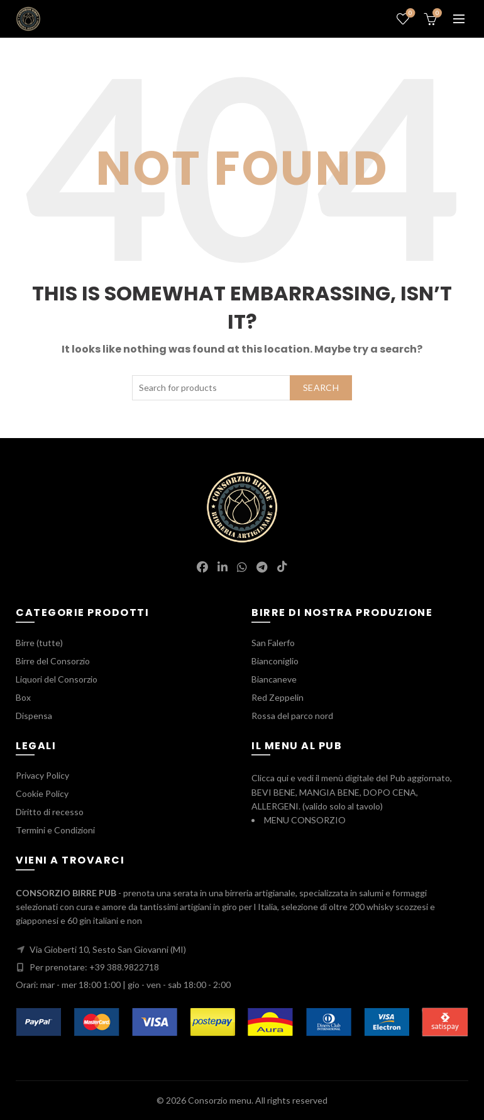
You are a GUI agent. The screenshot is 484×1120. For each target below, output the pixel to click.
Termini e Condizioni (55, 830)
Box (23, 697)
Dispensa (34, 715)
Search (321, 387)
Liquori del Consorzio (56, 679)
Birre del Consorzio (53, 661)
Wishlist (409, 13)
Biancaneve (274, 679)
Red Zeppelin (277, 697)
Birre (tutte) (39, 642)
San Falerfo (273, 642)
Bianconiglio (275, 661)
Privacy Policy (42, 775)
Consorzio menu (219, 1100)
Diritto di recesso (50, 811)
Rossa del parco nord (292, 715)
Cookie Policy (42, 793)
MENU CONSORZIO (305, 820)
